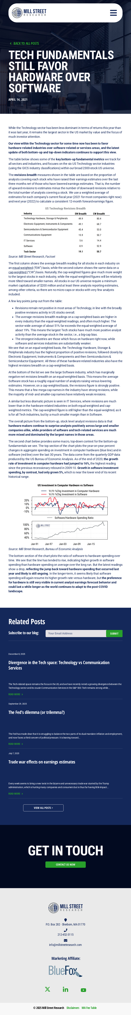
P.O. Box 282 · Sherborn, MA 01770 (65, 924)
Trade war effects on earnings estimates (41, 762)
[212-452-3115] (65, 930)
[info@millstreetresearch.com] (65, 940)
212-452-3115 (66, 934)
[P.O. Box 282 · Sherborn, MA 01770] (65, 920)
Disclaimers (73, 1008)
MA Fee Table (89, 1008)
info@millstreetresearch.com (65, 945)
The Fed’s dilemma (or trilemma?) (36, 712)
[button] (113, 13)
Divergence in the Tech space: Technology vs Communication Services (58, 665)
